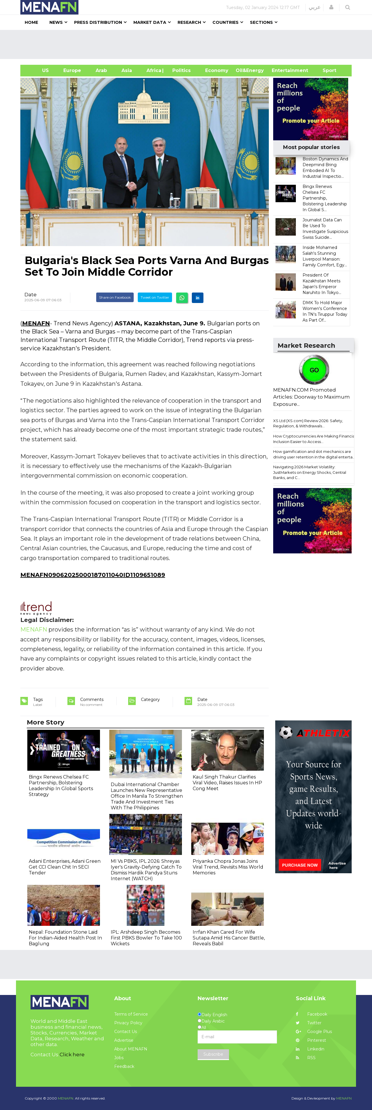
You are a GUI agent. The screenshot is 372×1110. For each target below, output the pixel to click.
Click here (72, 1054)
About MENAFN (130, 1049)
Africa (153, 70)
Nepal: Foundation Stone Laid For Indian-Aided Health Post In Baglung (65, 937)
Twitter (308, 1022)
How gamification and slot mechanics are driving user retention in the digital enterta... (314, 454)
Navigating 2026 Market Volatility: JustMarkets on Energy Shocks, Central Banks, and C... (309, 472)
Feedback (124, 1066)
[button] (331, 7)
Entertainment (281, 70)
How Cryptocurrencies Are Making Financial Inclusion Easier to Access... (314, 439)
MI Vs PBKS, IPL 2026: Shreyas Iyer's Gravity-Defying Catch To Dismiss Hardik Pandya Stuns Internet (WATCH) (146, 869)
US (38, 70)
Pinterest (311, 1040)
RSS (306, 1057)
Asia (126, 70)
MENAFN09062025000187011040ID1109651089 (92, 574)
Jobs (119, 1057)
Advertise (123, 1040)
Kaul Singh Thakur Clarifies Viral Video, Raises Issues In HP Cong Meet (227, 782)
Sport (325, 70)
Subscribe (213, 1054)
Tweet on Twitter (155, 297)
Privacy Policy (128, 1022)
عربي (315, 7)
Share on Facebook (115, 297)
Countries (225, 22)
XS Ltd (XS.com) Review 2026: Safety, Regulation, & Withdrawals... (308, 423)
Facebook (311, 1014)
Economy (217, 70)
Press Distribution (98, 22)
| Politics (180, 70)
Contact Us (125, 1031)
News (56, 22)
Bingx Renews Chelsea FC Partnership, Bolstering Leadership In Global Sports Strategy (61, 785)
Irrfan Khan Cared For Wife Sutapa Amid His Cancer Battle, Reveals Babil (229, 937)
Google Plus (314, 1031)
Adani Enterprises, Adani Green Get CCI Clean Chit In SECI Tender (65, 867)
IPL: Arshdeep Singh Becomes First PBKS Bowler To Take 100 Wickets (146, 937)
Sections (261, 22)
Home (31, 22)
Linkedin (310, 1049)
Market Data (149, 22)
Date (30, 294)
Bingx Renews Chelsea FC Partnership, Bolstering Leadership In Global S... (325, 198)
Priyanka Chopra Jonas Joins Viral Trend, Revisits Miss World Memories (228, 867)
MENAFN (36, 323)
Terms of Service (131, 1014)
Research (189, 22)
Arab (101, 70)
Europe (72, 70)
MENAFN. (66, 1098)
